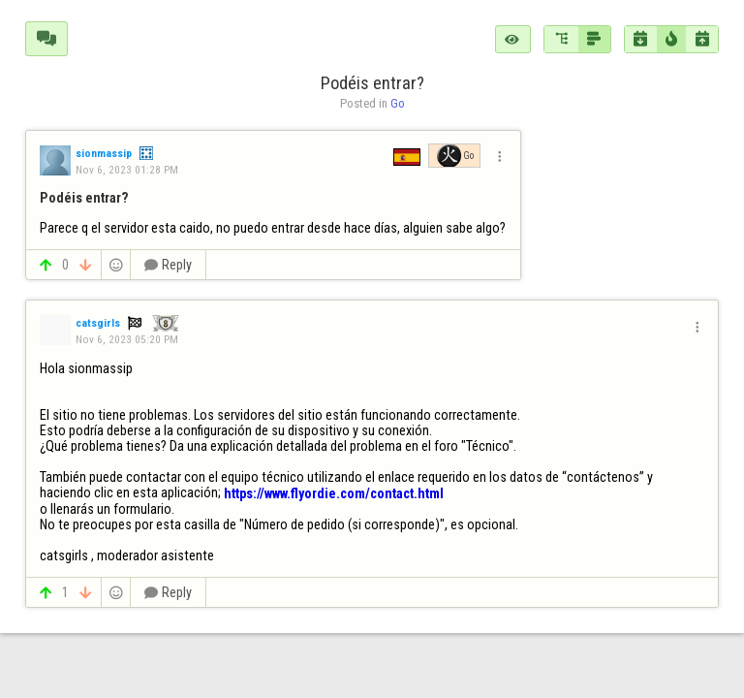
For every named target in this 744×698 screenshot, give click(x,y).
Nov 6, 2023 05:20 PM (127, 339)
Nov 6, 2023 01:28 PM (127, 169)
